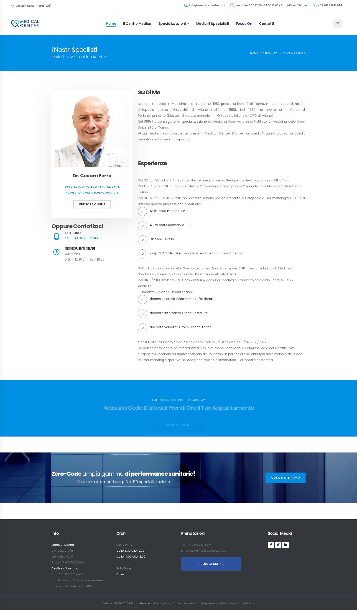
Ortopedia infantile (96, 187)
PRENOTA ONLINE (211, 564)
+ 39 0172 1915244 (327, 5)
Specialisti (270, 53)
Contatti (266, 23)
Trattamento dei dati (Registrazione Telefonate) (204, 603)
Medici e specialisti (212, 23)
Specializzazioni (172, 23)
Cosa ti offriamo (285, 478)
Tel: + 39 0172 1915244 (82, 238)
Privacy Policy (162, 603)
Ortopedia (72, 187)
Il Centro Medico (137, 23)
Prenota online (92, 204)
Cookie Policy (246, 603)
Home (111, 23)
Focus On (244, 23)
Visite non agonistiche (102, 192)
